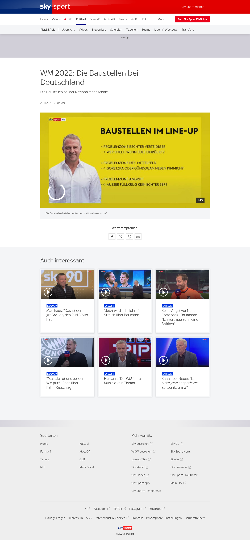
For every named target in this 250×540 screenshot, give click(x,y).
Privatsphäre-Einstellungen (164, 518)
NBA (143, 19)
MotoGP (109, 19)
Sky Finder (139, 475)
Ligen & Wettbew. (165, 29)
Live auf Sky (140, 460)
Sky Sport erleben (192, 7)
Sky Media (139, 467)
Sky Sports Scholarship (146, 491)
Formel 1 (95, 19)
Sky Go (176, 444)
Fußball (81, 19)
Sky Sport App (140, 483)
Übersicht (68, 29)
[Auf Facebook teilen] (112, 236)
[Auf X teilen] (120, 236)
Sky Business (180, 467)
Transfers (188, 29)
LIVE (69, 19)
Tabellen (132, 29)
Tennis (123, 19)
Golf (134, 19)
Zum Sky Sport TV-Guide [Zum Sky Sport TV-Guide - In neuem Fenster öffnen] (192, 19)
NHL (43, 467)
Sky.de (176, 460)
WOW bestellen (143, 452)
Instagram (137, 509)
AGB (88, 518)
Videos (56, 19)
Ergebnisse (99, 29)
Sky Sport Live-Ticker (183, 475)
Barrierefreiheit (195, 518)
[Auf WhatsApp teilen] (129, 236)
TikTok (119, 509)
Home (44, 19)
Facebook (101, 509)
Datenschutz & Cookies (111, 518)
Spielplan (116, 29)
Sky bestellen (141, 444)
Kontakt (137, 518)
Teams (146, 29)
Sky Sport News (180, 451)
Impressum (75, 518)
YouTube (156, 509)
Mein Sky (177, 483)
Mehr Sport (87, 467)
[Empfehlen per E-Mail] (138, 236)
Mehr (163, 19)
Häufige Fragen (55, 518)
